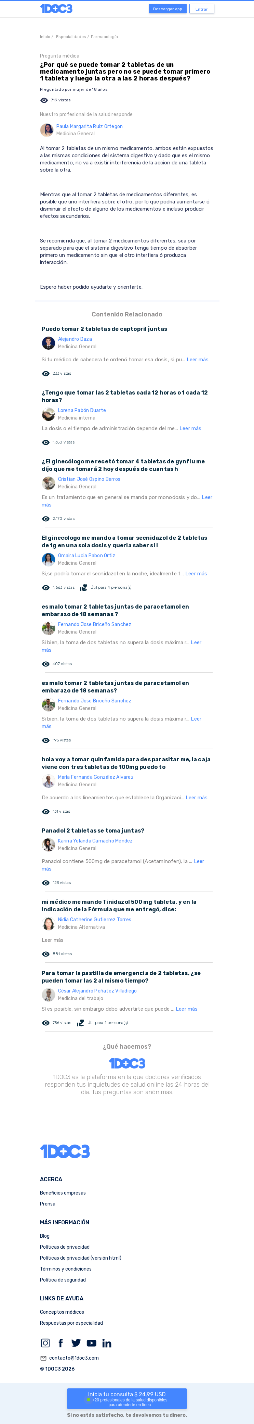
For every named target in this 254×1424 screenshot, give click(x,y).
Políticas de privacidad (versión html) (80, 1258)
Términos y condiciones (66, 1269)
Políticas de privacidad (65, 1247)
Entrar (202, 9)
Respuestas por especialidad (71, 1323)
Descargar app (167, 9)
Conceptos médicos (62, 1312)
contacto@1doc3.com (69, 1358)
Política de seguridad (63, 1280)
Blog (45, 1236)
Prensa (47, 1204)
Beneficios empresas (63, 1193)
